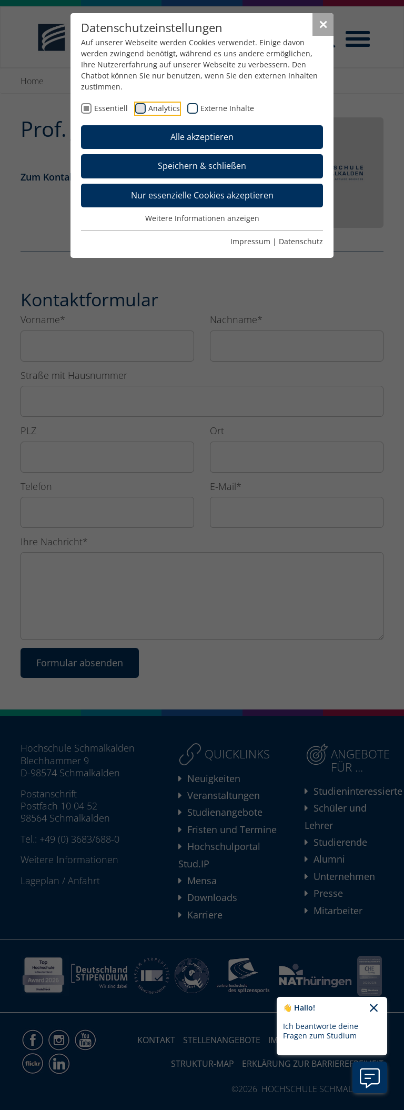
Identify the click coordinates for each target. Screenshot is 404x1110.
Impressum (250, 241)
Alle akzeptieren (202, 137)
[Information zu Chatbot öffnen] (369, 1077)
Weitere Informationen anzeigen (202, 218)
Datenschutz (301, 241)
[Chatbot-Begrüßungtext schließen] (374, 1008)
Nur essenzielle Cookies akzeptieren (202, 195)
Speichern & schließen (202, 166)
